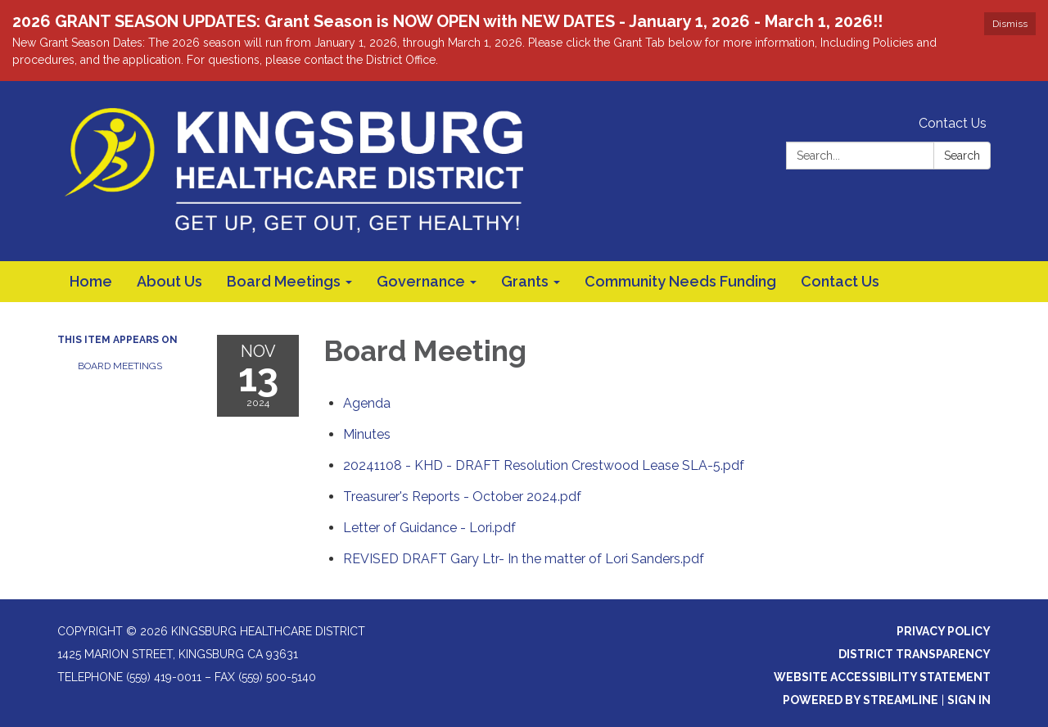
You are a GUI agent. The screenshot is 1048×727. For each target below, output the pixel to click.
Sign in (969, 700)
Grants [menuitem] (525, 281)
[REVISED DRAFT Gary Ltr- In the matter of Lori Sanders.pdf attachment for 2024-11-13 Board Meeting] (523, 559)
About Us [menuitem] (169, 281)
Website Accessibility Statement (882, 677)
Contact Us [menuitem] (840, 281)
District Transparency (914, 654)
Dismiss (1010, 23)
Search (962, 155)
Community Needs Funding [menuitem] (680, 281)
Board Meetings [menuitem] (284, 281)
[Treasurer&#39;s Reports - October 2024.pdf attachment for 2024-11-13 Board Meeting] (462, 496)
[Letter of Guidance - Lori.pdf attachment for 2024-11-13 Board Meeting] (429, 527)
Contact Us (953, 123)
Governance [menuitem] (421, 281)
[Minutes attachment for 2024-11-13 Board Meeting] (367, 434)
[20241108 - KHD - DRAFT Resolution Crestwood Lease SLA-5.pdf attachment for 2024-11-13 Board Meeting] (543, 465)
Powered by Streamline (860, 700)
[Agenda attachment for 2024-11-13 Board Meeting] (367, 403)
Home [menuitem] (91, 281)
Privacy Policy (944, 631)
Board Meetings (120, 366)
